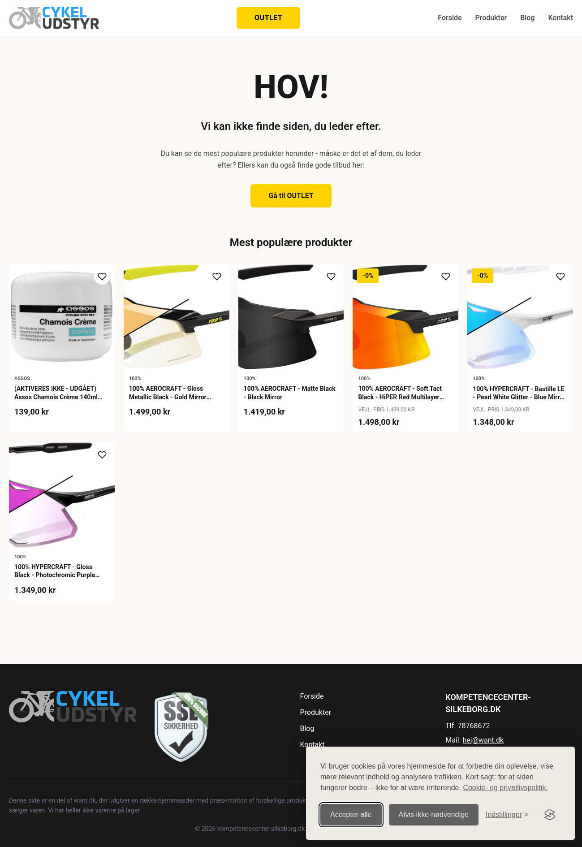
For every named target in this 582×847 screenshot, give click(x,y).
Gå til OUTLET (291, 195)
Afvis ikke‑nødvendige (434, 814)
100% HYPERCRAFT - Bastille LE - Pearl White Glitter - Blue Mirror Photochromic (519, 397)
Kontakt (560, 17)
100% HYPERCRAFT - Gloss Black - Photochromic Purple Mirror (54, 575)
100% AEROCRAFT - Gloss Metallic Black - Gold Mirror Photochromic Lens (168, 396)
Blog (527, 17)
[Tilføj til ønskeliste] (102, 276)
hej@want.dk (483, 740)
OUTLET (268, 17)
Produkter (491, 17)
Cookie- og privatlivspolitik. (505, 787)
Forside (449, 17)
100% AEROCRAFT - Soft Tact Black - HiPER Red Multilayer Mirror (400, 396)
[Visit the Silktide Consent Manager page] (549, 814)
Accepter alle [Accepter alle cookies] (351, 814)
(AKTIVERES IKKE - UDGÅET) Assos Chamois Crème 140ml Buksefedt (56, 396)
